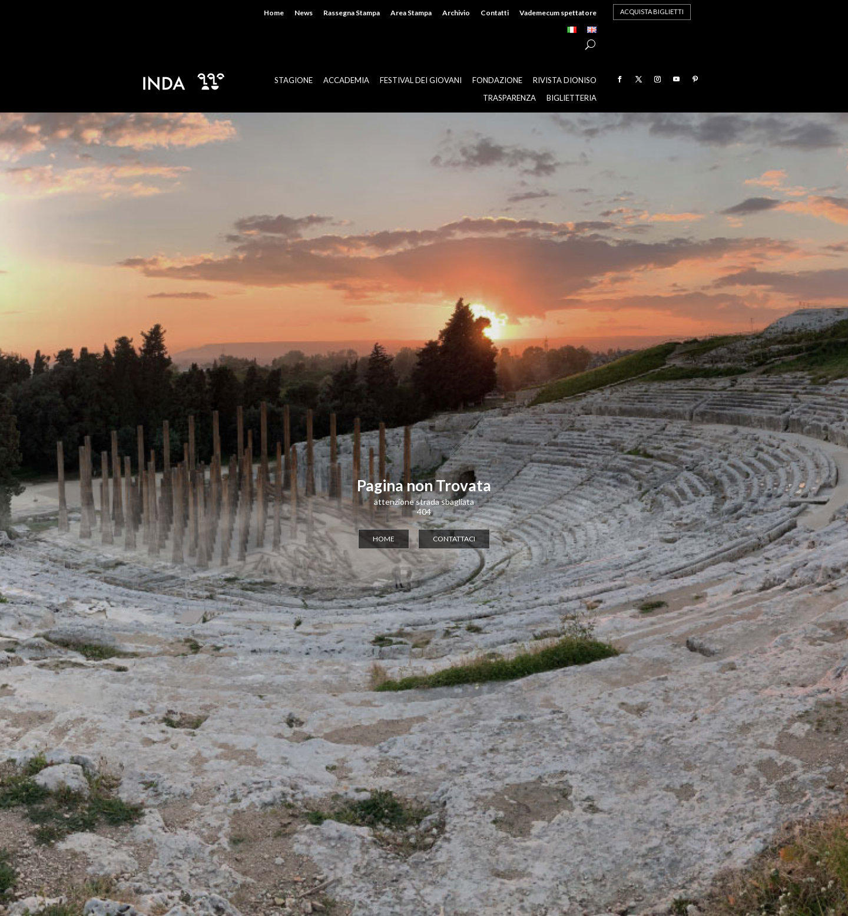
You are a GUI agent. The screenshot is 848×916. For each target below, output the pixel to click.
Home (274, 13)
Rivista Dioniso (565, 80)
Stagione (293, 80)
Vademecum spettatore (558, 13)
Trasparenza (509, 98)
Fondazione (497, 80)
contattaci (454, 538)
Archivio (456, 13)
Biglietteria (571, 98)
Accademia (346, 80)
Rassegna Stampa (351, 13)
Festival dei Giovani (421, 80)
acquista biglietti (652, 11)
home (384, 538)
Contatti (495, 13)
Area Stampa (411, 13)
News (303, 13)
